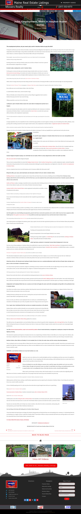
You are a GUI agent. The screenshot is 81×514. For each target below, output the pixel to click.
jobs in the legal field (59, 322)
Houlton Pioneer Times (16, 85)
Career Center (34, 111)
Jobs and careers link (11, 158)
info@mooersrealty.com (43, 423)
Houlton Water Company (26, 202)
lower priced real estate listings (13, 73)
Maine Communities (47, 488)
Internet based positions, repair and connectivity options (24, 329)
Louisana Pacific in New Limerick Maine (15, 188)
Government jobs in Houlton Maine (14, 392)
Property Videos (46, 484)
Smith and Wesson (11, 183)
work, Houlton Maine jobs (17, 395)
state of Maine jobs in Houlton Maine (47, 146)
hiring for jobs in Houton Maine (25, 398)
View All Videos (40, 459)
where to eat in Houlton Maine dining (18, 318)
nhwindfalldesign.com (51, 512)
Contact (44, 496)
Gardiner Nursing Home (46, 162)
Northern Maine (46, 491)
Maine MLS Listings (46, 486)
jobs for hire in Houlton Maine (15, 388)
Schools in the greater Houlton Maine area (16, 252)
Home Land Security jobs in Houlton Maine (55, 148)
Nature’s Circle (23, 218)
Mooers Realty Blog (46, 493)
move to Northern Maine (47, 275)
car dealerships (49, 236)
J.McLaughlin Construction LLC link (21, 214)
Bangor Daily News (32, 85)
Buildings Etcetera (11, 176)
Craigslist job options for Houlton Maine (60, 123)
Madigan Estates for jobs (32, 162)
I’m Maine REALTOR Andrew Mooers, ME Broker (18, 419)
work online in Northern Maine (32, 78)
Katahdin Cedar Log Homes (52, 247)
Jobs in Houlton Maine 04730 (41, 392)
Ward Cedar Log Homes (55, 245)
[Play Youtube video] (17, 450)
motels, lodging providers (48, 278)
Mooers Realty (14, 6)
